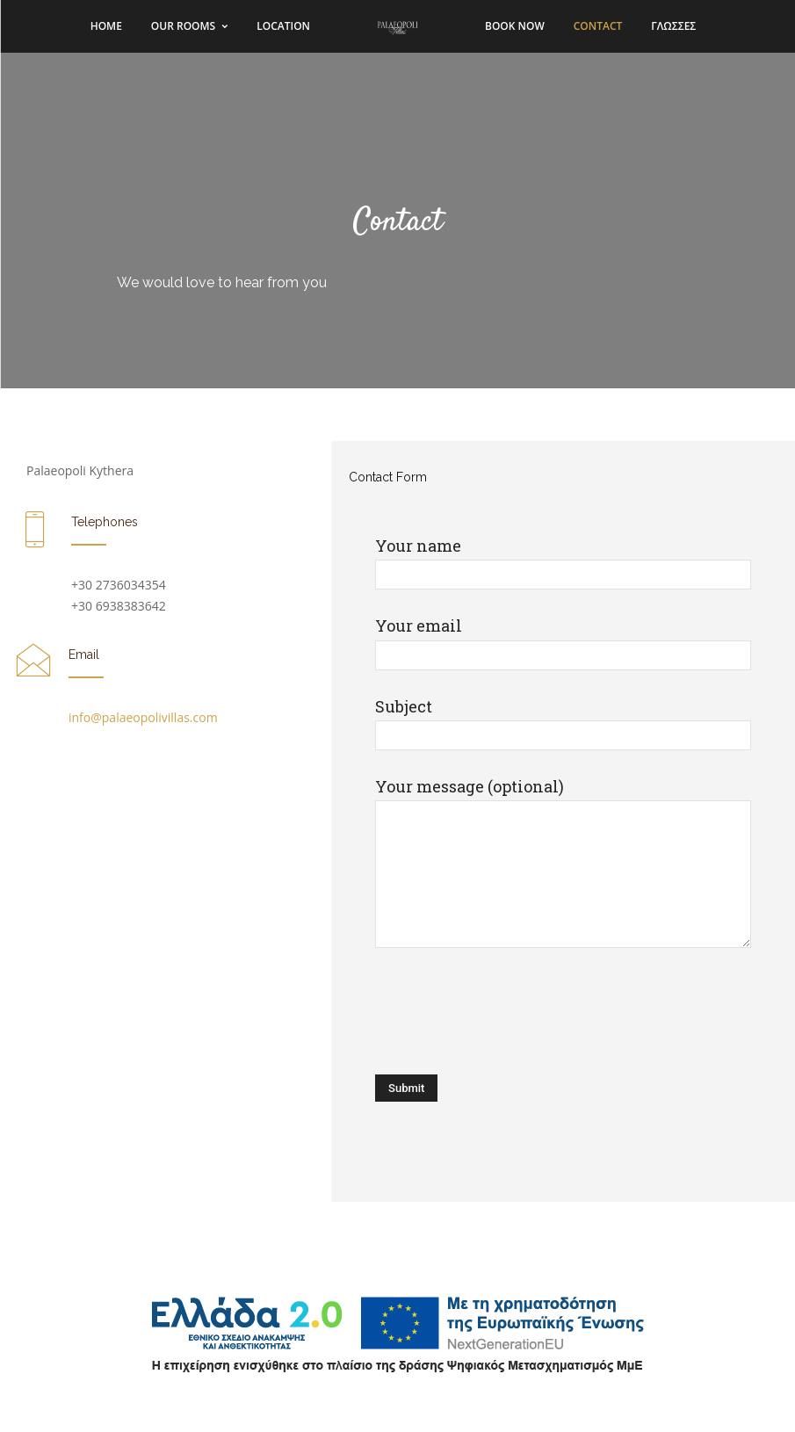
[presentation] (508, 1014)
